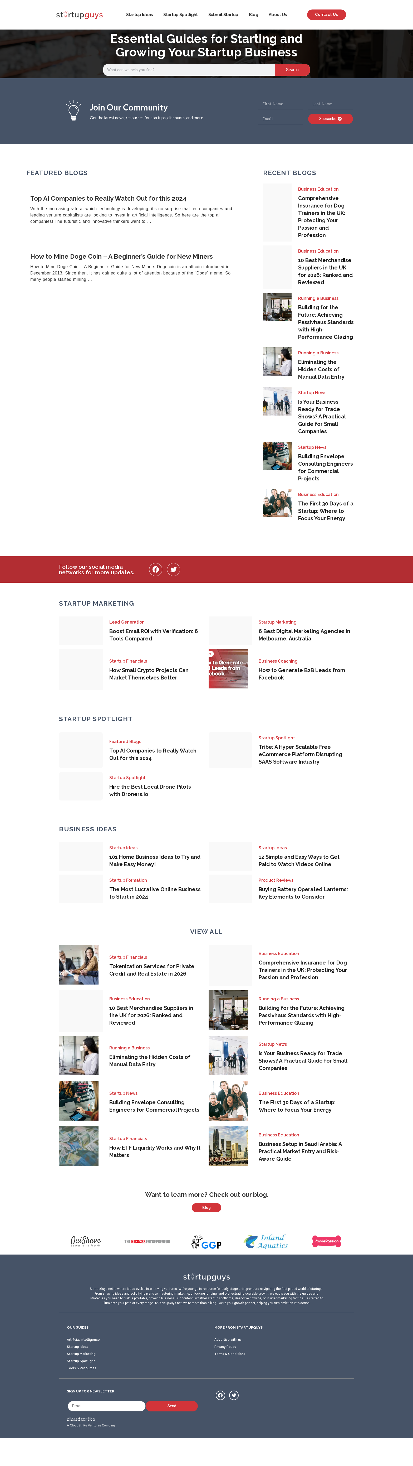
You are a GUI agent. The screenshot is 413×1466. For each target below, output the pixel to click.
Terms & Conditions (229, 1380)
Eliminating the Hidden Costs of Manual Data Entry (321, 369)
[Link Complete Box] (138, 210)
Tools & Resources (81, 1394)
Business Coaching (278, 661)
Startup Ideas (139, 14)
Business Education (318, 189)
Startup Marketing (278, 622)
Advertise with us (228, 1366)
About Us (278, 14)
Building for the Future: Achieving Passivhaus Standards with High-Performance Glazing (326, 322)
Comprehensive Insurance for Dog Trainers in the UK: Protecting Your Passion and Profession (303, 970)
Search (292, 69)
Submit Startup (223, 14)
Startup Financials (128, 661)
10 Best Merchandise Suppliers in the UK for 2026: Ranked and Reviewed (151, 1015)
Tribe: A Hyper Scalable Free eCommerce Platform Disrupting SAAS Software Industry (300, 754)
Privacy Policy (225, 1373)
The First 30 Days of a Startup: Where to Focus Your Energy (325, 511)
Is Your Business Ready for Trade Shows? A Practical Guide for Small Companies (322, 417)
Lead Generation (127, 622)
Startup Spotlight (180, 14)
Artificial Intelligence (83, 1366)
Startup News (312, 392)
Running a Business (318, 298)
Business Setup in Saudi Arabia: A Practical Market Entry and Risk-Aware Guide (300, 1151)
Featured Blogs (125, 741)
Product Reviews (276, 880)
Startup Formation (128, 880)
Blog (253, 14)
